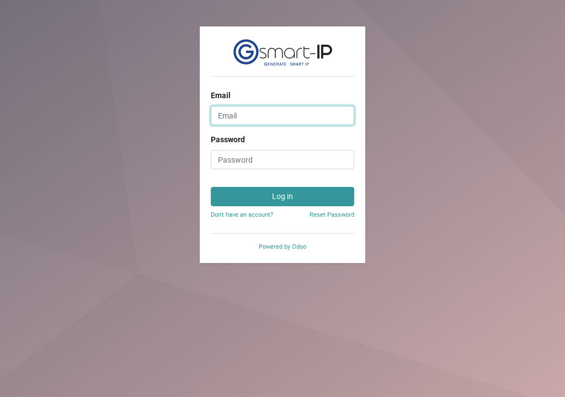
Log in (282, 196)
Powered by (282, 246)
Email (221, 95)
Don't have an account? (242, 214)
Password (228, 139)
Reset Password (332, 214)
